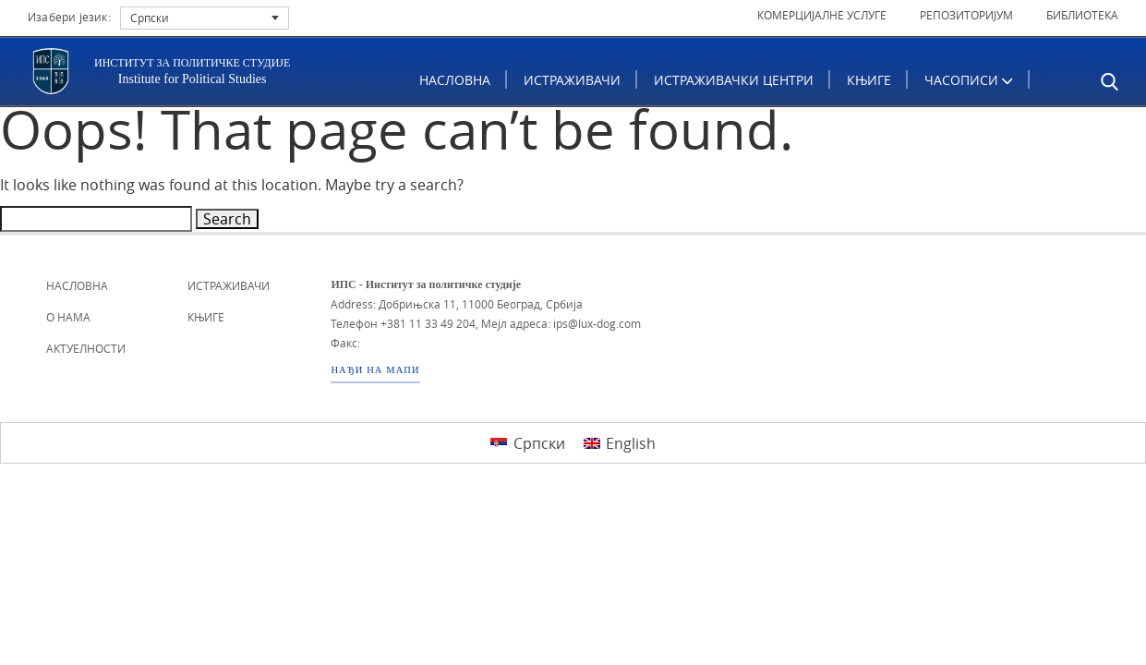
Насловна (455, 80)
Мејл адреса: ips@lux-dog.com (561, 323)
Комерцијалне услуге (822, 14)
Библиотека (1082, 14)
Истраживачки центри (734, 80)
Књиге (870, 80)
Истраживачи (573, 80)
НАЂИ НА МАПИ (375, 370)
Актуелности (86, 348)
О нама (68, 316)
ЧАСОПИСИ (969, 80)
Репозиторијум (966, 14)
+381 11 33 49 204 (428, 323)
